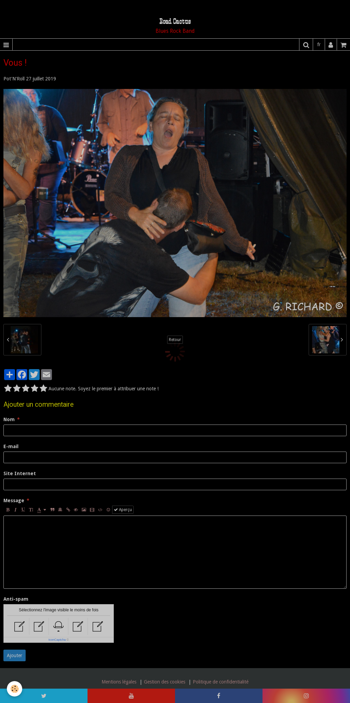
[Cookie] (14, 689)
